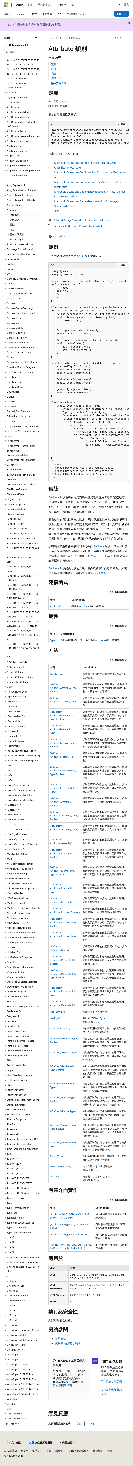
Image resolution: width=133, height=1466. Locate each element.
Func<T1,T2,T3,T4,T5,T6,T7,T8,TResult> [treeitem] (23, 568)
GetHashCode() (58, 1011)
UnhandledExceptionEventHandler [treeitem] (23, 1269)
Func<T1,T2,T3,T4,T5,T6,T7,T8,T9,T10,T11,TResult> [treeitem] (23, 596)
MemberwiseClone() (60, 1166)
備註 (53, 73)
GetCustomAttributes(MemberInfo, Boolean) (62, 853)
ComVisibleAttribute (91, 226)
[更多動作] (126, 38)
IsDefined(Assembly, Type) (63, 1052)
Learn (51, 37)
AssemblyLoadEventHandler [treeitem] (21, 200)
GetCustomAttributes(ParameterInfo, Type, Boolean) (63, 974)
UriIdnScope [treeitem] (13, 1305)
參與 (48, 1450)
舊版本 (24, 1450)
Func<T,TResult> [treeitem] (16, 523)
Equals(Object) (57, 674)
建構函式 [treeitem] (14, 219)
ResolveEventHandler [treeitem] (18, 1035)
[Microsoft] (6, 4)
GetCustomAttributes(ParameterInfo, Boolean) (63, 960)
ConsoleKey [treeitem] (13, 322)
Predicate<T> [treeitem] (14, 1011)
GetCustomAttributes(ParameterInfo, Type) (63, 991)
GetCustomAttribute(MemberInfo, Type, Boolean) (62, 715)
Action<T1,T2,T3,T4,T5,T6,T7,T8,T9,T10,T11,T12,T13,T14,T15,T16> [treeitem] (23, 71)
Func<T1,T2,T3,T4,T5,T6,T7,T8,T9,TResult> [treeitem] (23, 578)
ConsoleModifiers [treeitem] (16, 332)
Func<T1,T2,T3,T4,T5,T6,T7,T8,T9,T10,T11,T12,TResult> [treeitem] (23, 605)
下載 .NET (121, 14)
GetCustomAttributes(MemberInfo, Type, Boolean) (62, 870)
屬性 (103, 573)
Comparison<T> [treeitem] (15, 298)
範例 (53, 69)
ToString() (55, 1176)
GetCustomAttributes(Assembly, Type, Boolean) (64, 815)
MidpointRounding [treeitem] (17, 873)
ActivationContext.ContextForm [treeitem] (16, 85)
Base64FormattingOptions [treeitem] (21, 254)
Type (102, 1018)
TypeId (53, 640)
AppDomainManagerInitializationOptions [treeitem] (23, 124)
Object (59, 153)
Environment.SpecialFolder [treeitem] (21, 445)
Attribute (82, 255)
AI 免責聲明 (10, 1450)
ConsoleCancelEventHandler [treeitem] (22, 313)
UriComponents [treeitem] (15, 1285)
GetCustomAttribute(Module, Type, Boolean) (62, 743)
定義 (53, 64)
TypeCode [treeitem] (12, 1212)
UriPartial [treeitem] (12, 1320)
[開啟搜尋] (119, 5)
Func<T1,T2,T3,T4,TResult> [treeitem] (21, 538)
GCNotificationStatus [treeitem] (18, 667)
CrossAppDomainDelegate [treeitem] (21, 367)
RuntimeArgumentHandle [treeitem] (20, 1040)
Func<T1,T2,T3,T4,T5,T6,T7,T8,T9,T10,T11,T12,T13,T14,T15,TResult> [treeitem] (23, 635)
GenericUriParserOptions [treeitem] (20, 676)
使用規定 (98, 1450)
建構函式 (56, 78)
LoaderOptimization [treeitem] (17, 839)
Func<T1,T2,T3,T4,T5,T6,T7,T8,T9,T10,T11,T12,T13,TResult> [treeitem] (23, 614)
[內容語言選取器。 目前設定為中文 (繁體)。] (13, 1442)
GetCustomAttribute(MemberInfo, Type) (62, 729)
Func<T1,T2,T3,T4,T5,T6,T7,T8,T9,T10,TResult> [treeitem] (23, 587)
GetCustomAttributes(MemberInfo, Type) (62, 888)
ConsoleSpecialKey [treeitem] (17, 337)
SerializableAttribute (66, 226)
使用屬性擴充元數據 (67, 1343)
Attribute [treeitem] (14, 214)
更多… (58, 211)
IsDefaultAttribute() (60, 1028)
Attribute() (55, 606)
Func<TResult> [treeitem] (15, 518)
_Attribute (61, 236)
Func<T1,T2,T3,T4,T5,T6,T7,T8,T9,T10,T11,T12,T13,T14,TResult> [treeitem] (23, 623)
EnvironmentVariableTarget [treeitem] (21, 459)
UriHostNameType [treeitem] (16, 1300)
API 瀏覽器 (72, 37)
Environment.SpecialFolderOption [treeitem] (17, 453)
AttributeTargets (103, 556)
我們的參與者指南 (68, 1383)
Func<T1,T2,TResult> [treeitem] (18, 528)
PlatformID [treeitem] (12, 1001)
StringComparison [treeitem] (16, 1094)
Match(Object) (57, 1156)
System (64, 101)
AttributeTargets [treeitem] (15, 239)
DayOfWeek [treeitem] (13, 391)
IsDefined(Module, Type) (63, 1111)
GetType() (55, 1018)
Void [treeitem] (9, 1408)
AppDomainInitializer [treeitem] (18, 112)
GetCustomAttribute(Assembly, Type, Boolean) (63, 687)
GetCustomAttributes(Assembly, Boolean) (61, 801)
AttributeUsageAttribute (68, 220)
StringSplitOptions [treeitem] (16, 1104)
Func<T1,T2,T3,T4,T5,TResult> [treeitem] (22, 543)
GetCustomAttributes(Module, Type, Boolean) (63, 922)
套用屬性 (90, 573)
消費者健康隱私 (77, 1450)
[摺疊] (36, 38)
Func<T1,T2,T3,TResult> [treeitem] (19, 533)
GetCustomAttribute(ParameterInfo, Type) (63, 788)
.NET (60, 37)
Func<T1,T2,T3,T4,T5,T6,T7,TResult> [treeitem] (23, 559)
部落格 (36, 1450)
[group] (88, 136)
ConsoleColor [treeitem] (14, 318)
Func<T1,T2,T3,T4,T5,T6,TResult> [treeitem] (23, 550)
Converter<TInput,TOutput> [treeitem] (22, 362)
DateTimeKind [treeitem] (14, 381)
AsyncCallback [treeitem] (14, 204)
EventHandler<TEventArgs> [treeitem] (22, 474)
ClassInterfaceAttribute (97, 220)
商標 (109, 1450)
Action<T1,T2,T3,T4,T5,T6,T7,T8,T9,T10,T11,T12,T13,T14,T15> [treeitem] (23, 62)
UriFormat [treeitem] (12, 1290)
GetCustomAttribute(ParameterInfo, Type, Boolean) (63, 770)
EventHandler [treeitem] (14, 469)
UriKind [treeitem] (11, 1310)
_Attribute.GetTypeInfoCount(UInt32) (69, 1234)
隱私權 (59, 1450)
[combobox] (22, 45)
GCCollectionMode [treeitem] (17, 662)
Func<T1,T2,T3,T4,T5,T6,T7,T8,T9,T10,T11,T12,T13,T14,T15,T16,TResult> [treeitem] (23, 648)
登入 (126, 4)
